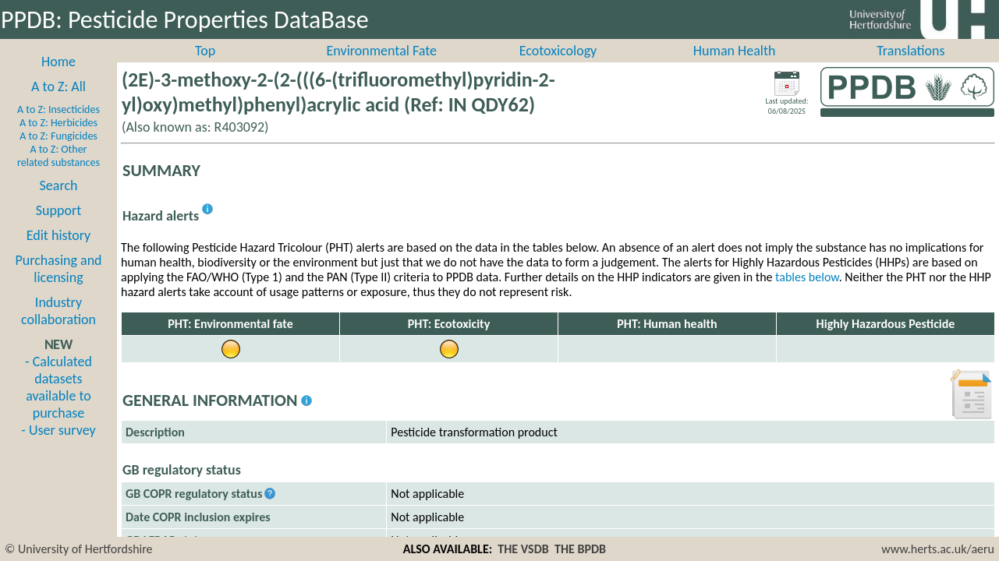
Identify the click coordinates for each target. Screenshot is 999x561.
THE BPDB (580, 549)
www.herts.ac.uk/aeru (937, 549)
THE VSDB (523, 549)
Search (59, 202)
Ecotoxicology (558, 67)
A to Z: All (58, 103)
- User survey (58, 447)
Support (58, 227)
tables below (807, 294)
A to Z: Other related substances (58, 173)
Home (58, 78)
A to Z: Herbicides (58, 139)
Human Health (734, 67)
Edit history (59, 252)
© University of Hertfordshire (79, 549)
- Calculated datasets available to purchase (58, 404)
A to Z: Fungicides (58, 153)
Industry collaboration (58, 328)
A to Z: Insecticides (58, 126)
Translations (910, 67)
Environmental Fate (382, 67)
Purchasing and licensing (58, 286)
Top (205, 67)
